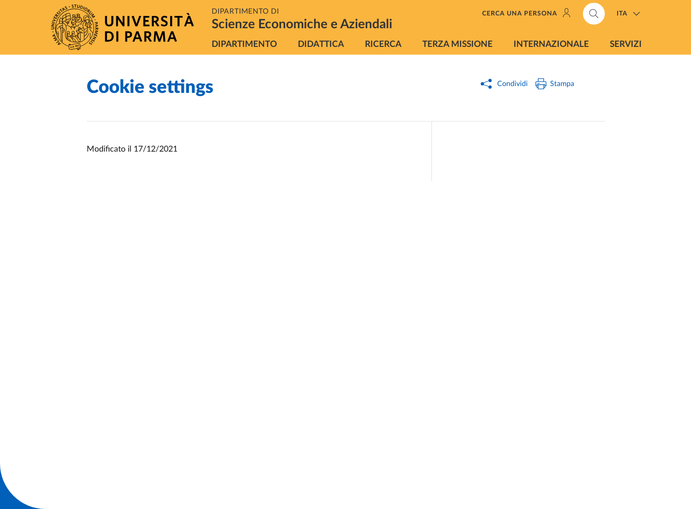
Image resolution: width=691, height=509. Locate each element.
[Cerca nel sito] (594, 14)
